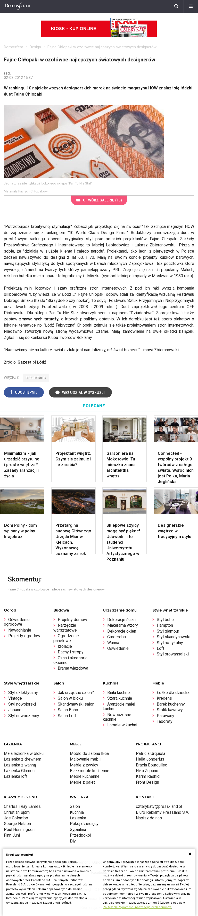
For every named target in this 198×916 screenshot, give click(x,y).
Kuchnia (77, 812)
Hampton (165, 625)
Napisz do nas (149, 818)
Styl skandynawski (173, 636)
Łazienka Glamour (20, 770)
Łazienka (78, 818)
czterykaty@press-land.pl (159, 806)
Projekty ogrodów (24, 635)
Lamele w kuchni (122, 725)
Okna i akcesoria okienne (70, 660)
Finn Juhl (12, 835)
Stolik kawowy (170, 709)
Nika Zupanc (147, 770)
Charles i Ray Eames (22, 806)
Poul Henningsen (19, 829)
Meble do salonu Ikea (89, 753)
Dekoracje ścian (121, 619)
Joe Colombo (16, 818)
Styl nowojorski (22, 704)
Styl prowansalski (173, 654)
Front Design (147, 782)
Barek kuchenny (171, 704)
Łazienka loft (15, 776)
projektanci (36, 378)
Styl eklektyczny (23, 692)
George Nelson (17, 823)
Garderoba (116, 636)
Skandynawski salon (76, 704)
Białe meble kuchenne (89, 770)
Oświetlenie (118, 648)
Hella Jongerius (150, 759)
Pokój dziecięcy (84, 823)
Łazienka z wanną (20, 765)
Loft (160, 648)
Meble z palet (82, 782)
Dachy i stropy (71, 652)
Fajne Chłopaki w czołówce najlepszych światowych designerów (101, 47)
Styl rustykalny (170, 642)
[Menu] (191, 6)
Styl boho (165, 619)
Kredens (164, 698)
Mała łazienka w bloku (24, 753)
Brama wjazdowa (73, 668)
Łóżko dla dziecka (173, 692)
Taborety (164, 721)
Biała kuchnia (118, 692)
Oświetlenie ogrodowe (17, 622)
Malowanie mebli (85, 759)
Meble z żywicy (84, 765)
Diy (73, 841)
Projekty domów (72, 619)
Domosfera (13, 47)
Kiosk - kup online (99, 29)
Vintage (15, 698)
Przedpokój (80, 835)
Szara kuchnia (119, 698)
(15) (99, 200)
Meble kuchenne (85, 776)
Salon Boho (68, 709)
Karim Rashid (148, 776)
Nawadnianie (19, 630)
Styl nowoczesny (23, 715)
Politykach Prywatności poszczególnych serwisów (137, 907)
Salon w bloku (70, 698)
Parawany (165, 715)
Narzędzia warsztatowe (65, 627)
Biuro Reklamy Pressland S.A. (162, 812)
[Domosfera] (17, 6)
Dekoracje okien (121, 631)
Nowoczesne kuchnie (117, 717)
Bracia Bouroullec (151, 765)
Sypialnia (78, 829)
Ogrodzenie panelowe (66, 638)
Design (35, 47)
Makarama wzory (122, 625)
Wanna (113, 642)
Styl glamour (168, 631)
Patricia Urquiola (150, 753)
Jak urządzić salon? (76, 692)
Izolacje (65, 646)
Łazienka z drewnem (22, 759)
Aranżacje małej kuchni (119, 706)
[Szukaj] (176, 6)
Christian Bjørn (17, 812)
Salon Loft (67, 715)
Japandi (15, 709)
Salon (75, 806)
